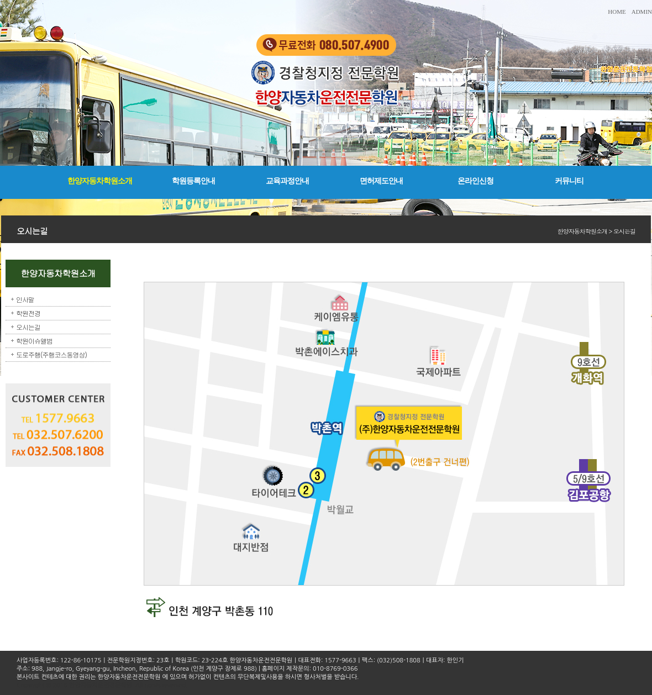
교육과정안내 (287, 181)
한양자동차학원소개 (99, 181)
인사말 (25, 299)
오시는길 (28, 326)
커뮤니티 (569, 181)
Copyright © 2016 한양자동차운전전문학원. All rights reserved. (102, 685)
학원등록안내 (193, 181)
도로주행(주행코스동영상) (51, 354)
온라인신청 (475, 181)
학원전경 (28, 313)
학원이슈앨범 (34, 340)
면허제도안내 (381, 181)
